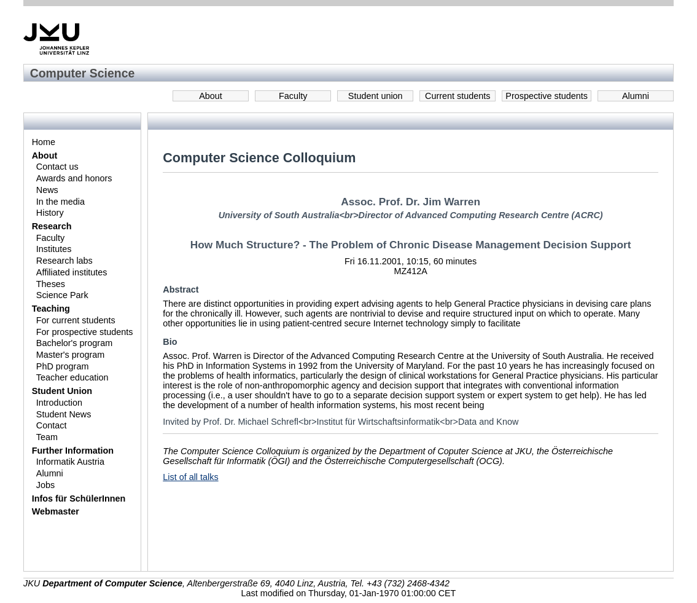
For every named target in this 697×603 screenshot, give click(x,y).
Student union (375, 96)
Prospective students (546, 96)
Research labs (64, 261)
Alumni (635, 96)
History (50, 213)
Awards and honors (74, 178)
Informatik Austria (70, 462)
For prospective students (84, 332)
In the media (60, 202)
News (47, 190)
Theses (50, 284)
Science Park (62, 295)
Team (47, 437)
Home (43, 142)
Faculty (293, 96)
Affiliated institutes (71, 272)
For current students (75, 320)
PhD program (62, 366)
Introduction (59, 403)
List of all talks (190, 477)
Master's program (70, 355)
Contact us (57, 166)
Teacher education (72, 377)
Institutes (54, 249)
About (210, 96)
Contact (51, 425)
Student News (64, 414)
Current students (457, 96)
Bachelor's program (74, 343)
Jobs (45, 485)
